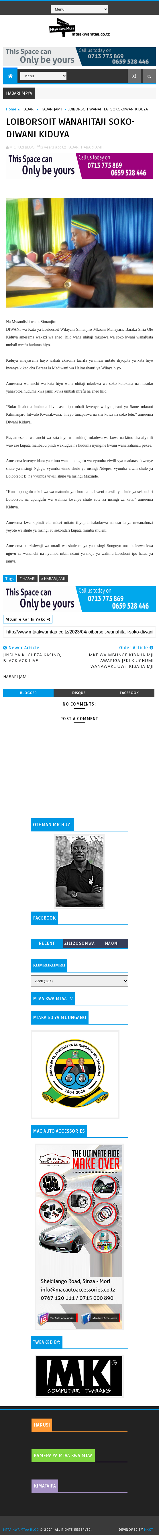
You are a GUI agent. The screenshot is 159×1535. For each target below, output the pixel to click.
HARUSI (42, 1425)
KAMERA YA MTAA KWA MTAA (63, 1456)
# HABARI (27, 578)
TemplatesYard (81, 1522)
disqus (78, 692)
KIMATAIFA (45, 1486)
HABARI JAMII (51, 109)
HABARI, (73, 147)
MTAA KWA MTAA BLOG (21, 1530)
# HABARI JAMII (53, 578)
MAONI (112, 943)
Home (11, 109)
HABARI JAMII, (92, 147)
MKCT (148, 1530)
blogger (28, 692)
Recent (47, 943)
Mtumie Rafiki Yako (27, 619)
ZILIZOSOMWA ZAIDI (79, 944)
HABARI (28, 109)
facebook (129, 692)
